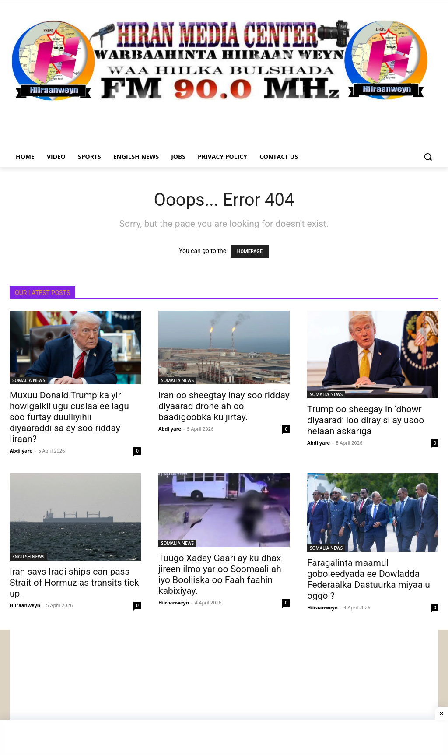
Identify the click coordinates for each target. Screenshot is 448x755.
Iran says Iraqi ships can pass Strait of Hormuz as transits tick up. (74, 582)
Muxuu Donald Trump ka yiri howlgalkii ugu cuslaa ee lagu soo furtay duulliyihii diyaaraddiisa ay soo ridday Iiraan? (69, 417)
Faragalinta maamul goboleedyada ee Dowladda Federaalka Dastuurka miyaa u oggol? (368, 579)
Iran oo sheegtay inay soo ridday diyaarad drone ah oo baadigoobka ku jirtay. (224, 406)
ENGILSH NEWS (28, 557)
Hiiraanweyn (25, 605)
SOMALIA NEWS (28, 380)
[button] (427, 156)
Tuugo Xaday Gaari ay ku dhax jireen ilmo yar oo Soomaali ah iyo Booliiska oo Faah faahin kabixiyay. (219, 574)
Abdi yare (21, 450)
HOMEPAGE (249, 251)
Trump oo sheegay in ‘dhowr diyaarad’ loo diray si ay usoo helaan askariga (365, 420)
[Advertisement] (224, 691)
